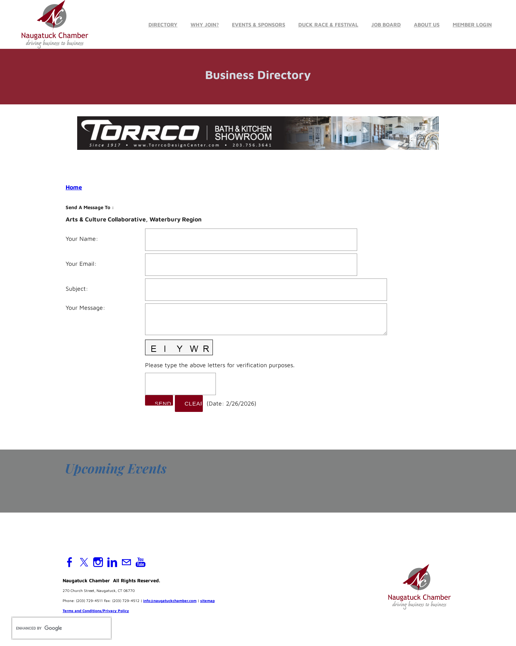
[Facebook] (70, 562)
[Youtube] (140, 562)
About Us (427, 24)
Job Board (386, 24)
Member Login (472, 24)
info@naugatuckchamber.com (169, 601)
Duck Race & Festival (328, 24)
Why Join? (205, 24)
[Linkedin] (112, 562)
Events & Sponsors (258, 24)
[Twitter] (84, 562)
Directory (162, 24)
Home (74, 187)
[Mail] (126, 562)
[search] (53, 628)
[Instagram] (98, 562)
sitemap (207, 601)
